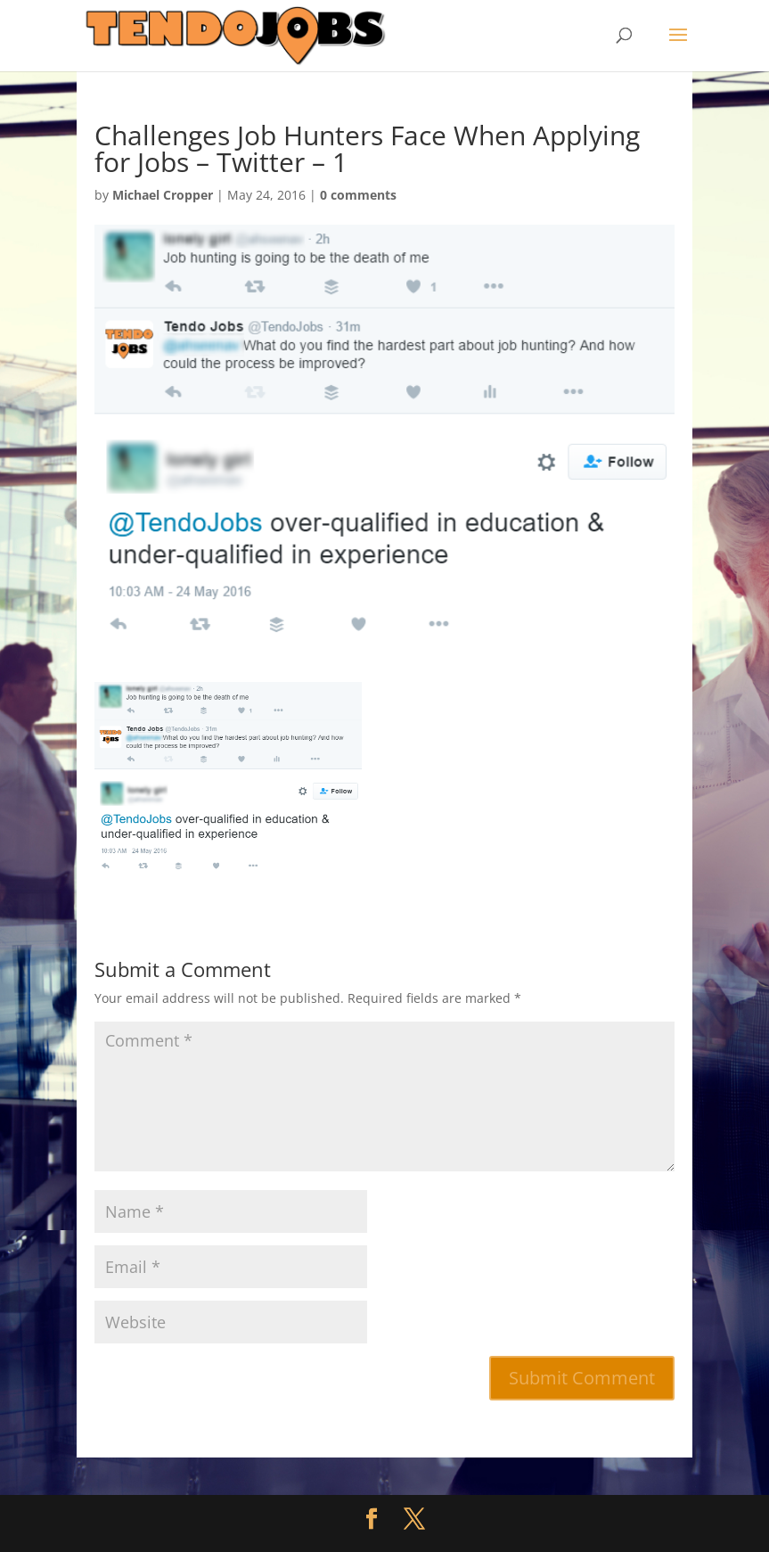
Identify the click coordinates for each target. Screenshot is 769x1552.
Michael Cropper (162, 194)
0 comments (358, 194)
